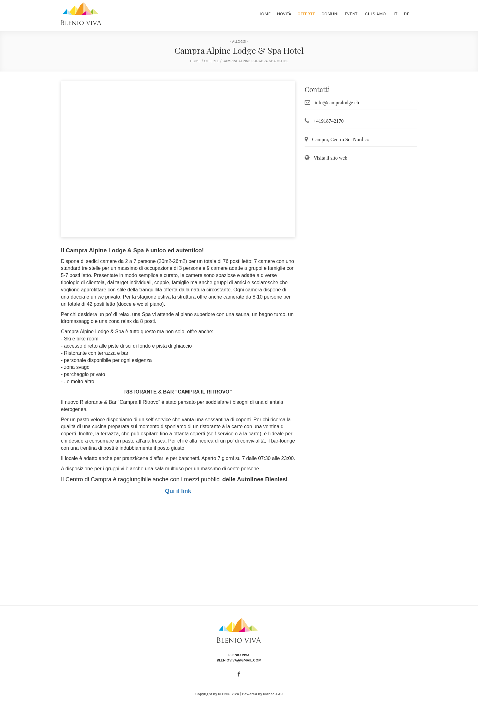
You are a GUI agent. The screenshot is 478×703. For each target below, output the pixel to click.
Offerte (306, 14)
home (195, 61)
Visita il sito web (330, 158)
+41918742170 (328, 121)
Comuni (329, 14)
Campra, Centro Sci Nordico (340, 139)
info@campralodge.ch (337, 102)
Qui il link (178, 491)
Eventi (352, 14)
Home (264, 14)
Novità (284, 14)
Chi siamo (375, 14)
